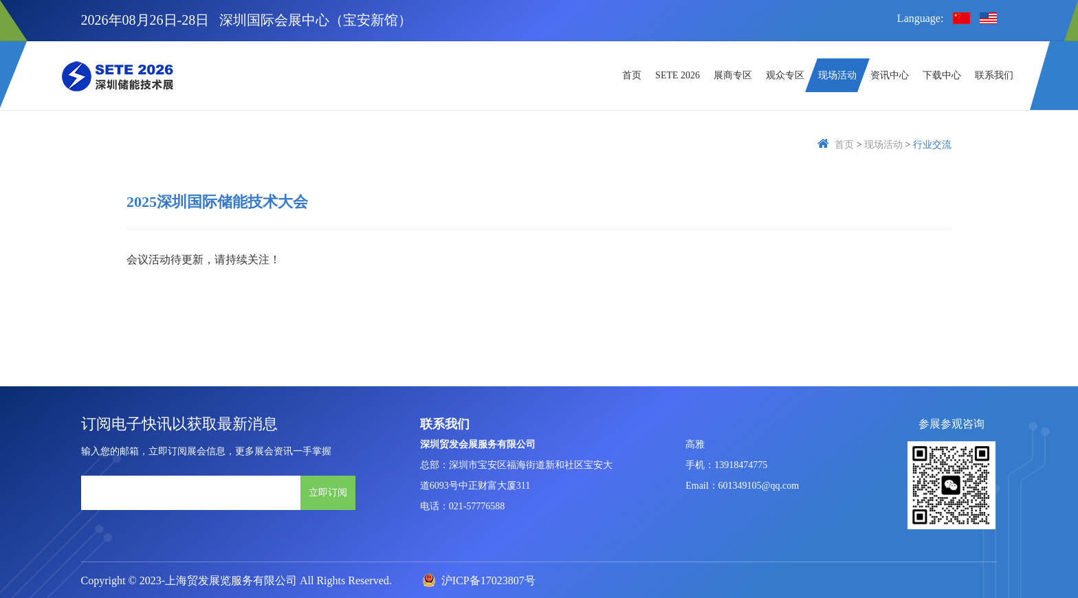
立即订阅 (328, 492)
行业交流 (932, 145)
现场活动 (883, 145)
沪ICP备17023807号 (479, 580)
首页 (844, 145)
